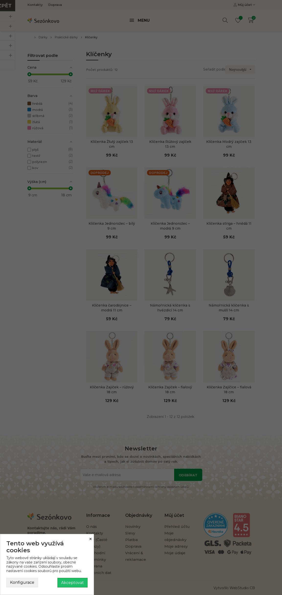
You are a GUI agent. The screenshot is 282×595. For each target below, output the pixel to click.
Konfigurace (22, 582)
